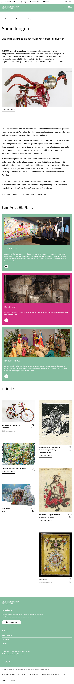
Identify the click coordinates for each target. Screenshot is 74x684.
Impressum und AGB (8, 674)
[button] (63, 8)
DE (66, 2)
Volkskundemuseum (8, 19)
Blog (23, 2)
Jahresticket (34, 2)
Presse (46, 2)
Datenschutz (22, 674)
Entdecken (19, 19)
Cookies (12, 681)
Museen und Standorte (9, 2)
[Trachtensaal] (6, 266)
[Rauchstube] (6, 320)
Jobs (63, 674)
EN (70, 2)
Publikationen (18, 195)
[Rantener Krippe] (6, 376)
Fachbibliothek (28, 162)
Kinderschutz (34, 674)
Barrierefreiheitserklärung (50, 674)
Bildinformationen (8, 109)
